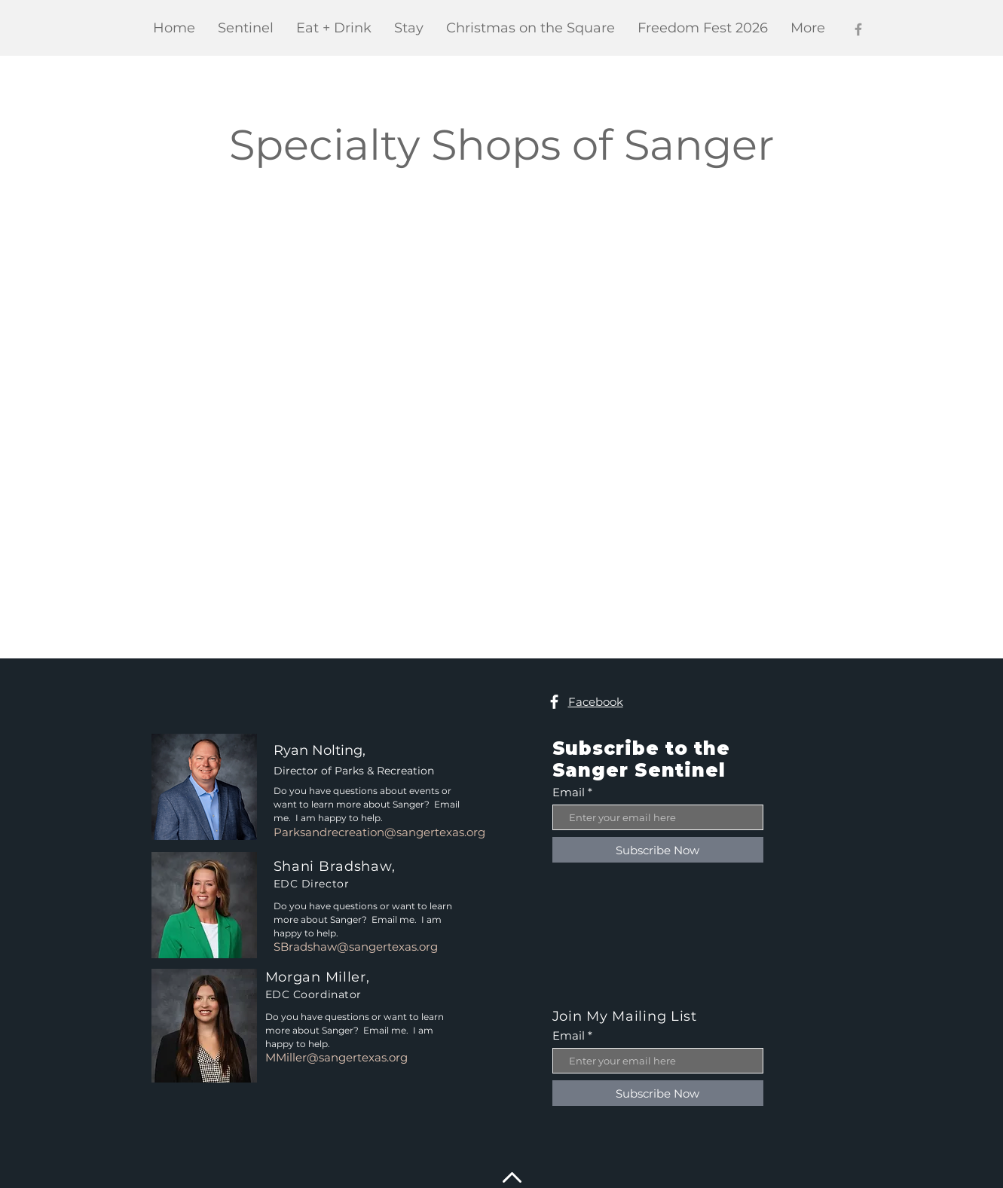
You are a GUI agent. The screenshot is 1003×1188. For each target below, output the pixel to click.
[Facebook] (858, 29)
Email (568, 792)
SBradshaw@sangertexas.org (356, 946)
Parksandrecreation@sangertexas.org (379, 832)
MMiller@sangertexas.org (336, 1057)
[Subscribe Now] (657, 850)
